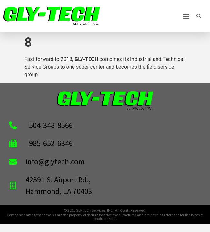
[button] (186, 16)
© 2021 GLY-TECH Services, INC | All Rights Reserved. (105, 210)
